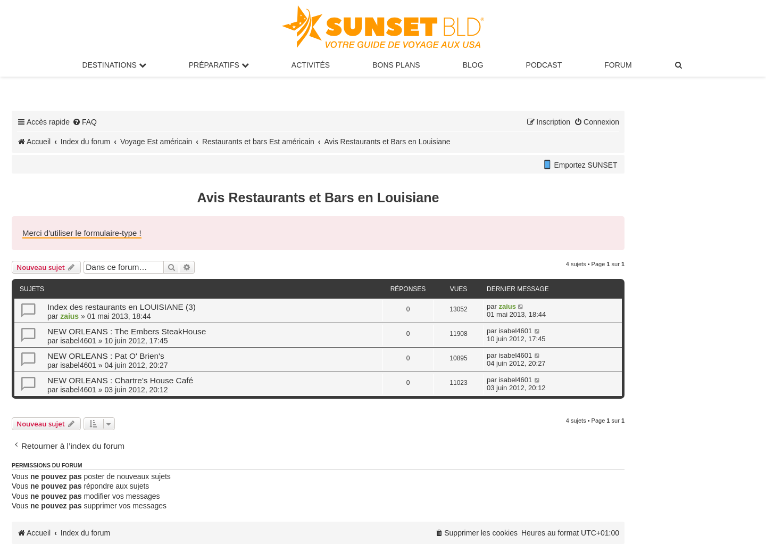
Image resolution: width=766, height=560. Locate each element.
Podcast (544, 65)
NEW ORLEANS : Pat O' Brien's (105, 355)
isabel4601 (78, 340)
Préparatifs (219, 65)
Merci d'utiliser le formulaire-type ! (81, 232)
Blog (473, 65)
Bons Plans (396, 65)
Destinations (114, 65)
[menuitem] (679, 65)
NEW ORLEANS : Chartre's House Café (120, 380)
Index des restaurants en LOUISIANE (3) (121, 306)
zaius (69, 316)
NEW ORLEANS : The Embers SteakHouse (126, 331)
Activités (311, 65)
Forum (617, 65)
